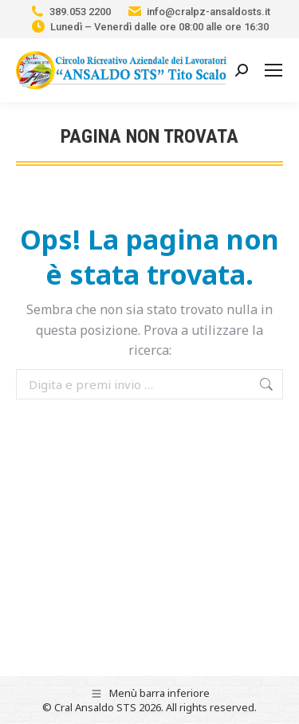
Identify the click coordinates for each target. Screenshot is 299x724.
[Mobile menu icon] (273, 70)
